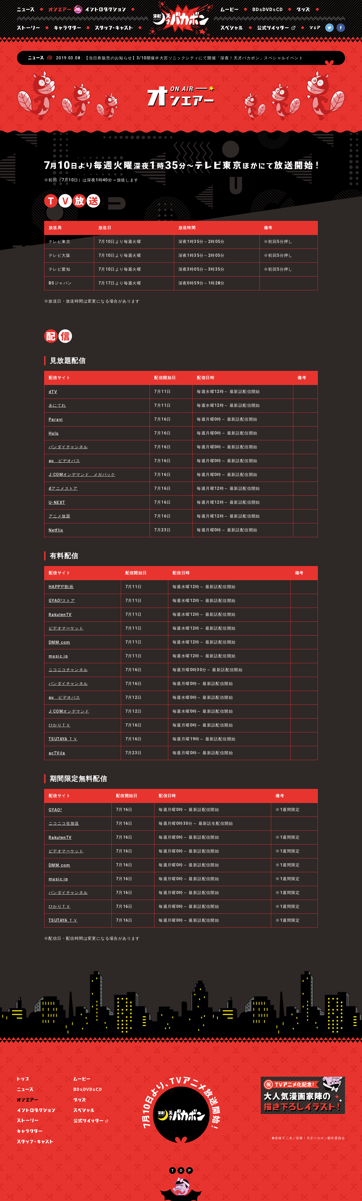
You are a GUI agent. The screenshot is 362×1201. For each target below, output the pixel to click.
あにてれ (57, 405)
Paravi (56, 419)
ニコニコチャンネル (68, 669)
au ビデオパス (64, 460)
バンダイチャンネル (68, 447)
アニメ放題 (59, 516)
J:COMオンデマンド (69, 711)
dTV (53, 392)
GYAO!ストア (62, 600)
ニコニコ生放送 (64, 823)
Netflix (56, 530)
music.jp (58, 656)
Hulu (54, 433)
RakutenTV (60, 614)
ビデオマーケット (66, 628)
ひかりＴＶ (59, 725)
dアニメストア (63, 488)
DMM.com (59, 642)
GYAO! (55, 810)
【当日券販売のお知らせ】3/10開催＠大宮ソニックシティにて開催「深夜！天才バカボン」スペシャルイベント (193, 58)
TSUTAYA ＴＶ (63, 739)
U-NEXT (57, 502)
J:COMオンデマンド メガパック (82, 474)
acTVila (57, 753)
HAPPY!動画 (61, 586)
